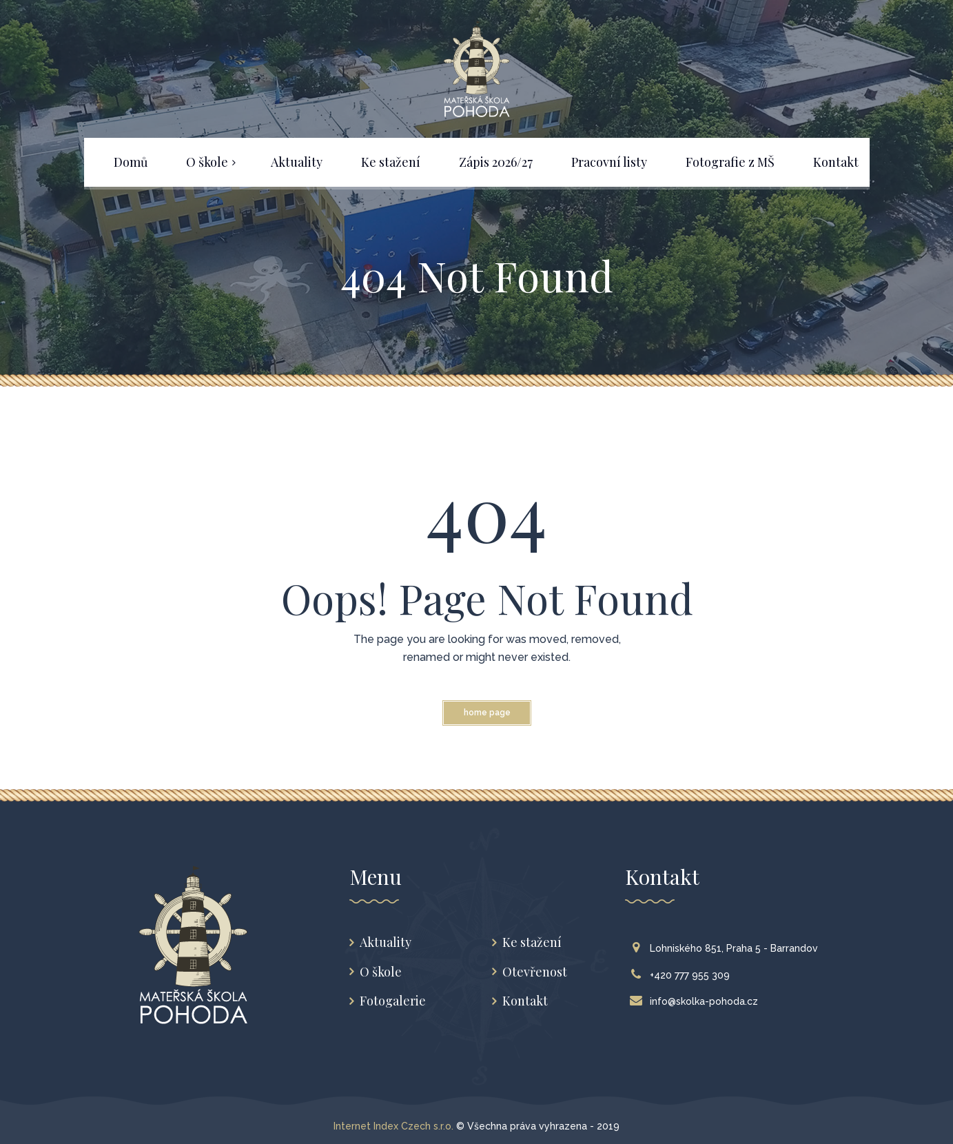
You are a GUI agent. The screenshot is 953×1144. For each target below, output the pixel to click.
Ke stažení (532, 942)
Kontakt (525, 1001)
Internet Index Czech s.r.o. (393, 1126)
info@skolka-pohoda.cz (697, 1001)
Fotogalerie (393, 1001)
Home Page (487, 712)
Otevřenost (534, 972)
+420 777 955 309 (683, 975)
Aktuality (385, 942)
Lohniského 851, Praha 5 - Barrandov (727, 948)
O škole (381, 972)
